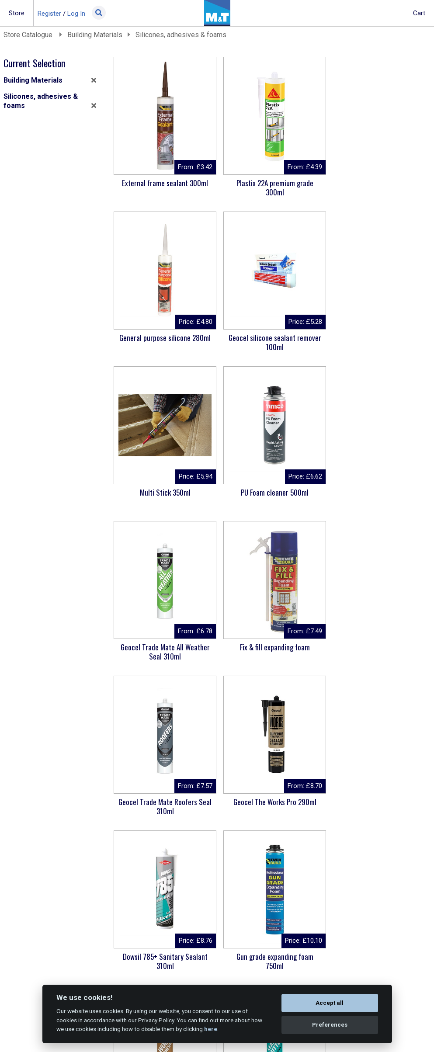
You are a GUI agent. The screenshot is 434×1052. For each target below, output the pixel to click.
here (210, 1028)
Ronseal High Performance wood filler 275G (377, 806)
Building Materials (94, 35)
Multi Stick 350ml (270, 337)
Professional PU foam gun (270, 956)
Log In (76, 13)
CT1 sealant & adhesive (163, 956)
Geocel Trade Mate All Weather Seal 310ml (163, 497)
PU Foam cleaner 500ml (377, 337)
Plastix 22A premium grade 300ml (270, 187)
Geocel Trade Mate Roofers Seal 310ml (376, 497)
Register (49, 13)
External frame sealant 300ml (164, 182)
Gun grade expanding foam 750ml (376, 652)
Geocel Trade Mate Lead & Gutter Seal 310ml (270, 806)
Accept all (330, 1003)
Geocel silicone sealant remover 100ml (163, 342)
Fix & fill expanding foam (270, 492)
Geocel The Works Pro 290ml (163, 647)
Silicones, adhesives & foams (180, 35)
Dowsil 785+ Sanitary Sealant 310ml (270, 652)
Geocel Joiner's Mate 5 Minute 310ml (163, 806)
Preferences (329, 1024)
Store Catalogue (28, 35)
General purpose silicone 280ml (377, 182)
